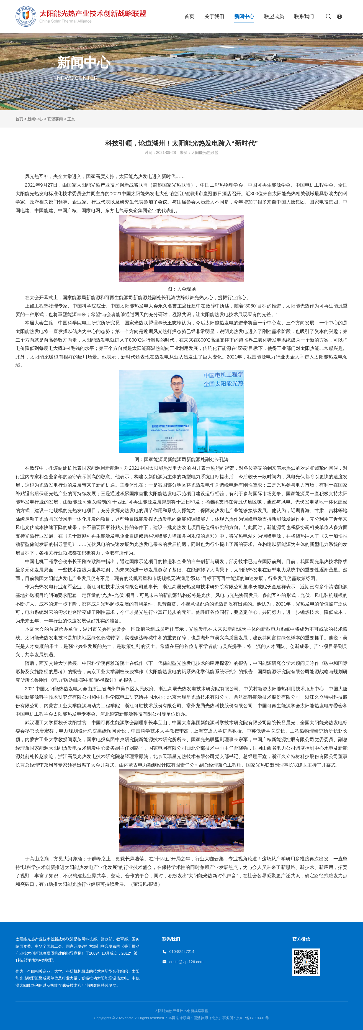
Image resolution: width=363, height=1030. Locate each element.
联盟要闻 (55, 119)
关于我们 (214, 16)
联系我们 (304, 16)
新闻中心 (244, 16)
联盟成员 (274, 16)
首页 (189, 16)
